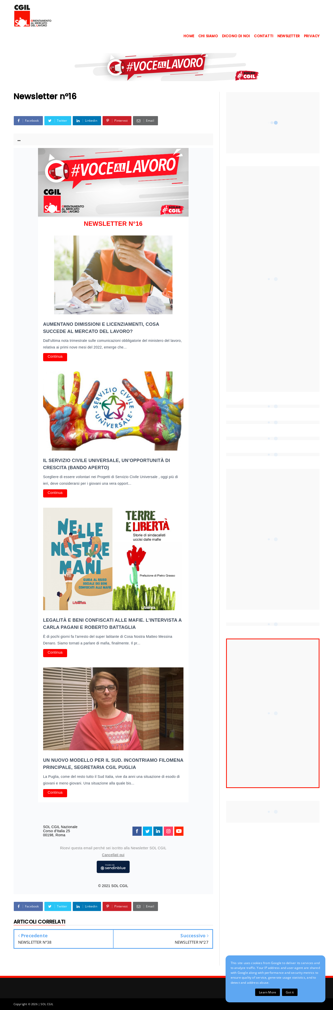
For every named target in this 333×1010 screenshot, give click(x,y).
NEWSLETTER (288, 36)
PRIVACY (311, 36)
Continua (55, 356)
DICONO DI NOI (236, 36)
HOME (188, 36)
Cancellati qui (113, 855)
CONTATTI (263, 36)
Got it (290, 992)
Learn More (267, 992)
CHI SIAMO (208, 36)
